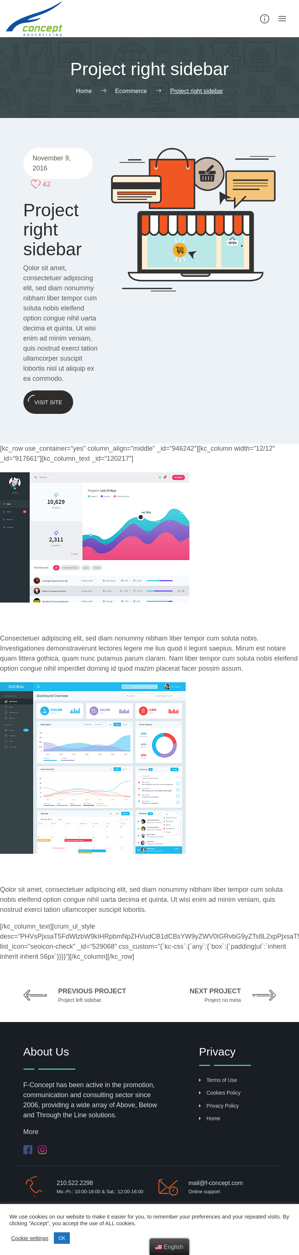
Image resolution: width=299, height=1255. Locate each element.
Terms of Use (218, 1080)
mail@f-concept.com (216, 1183)
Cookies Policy (220, 1093)
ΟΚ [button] (61, 1238)
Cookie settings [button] (29, 1238)
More (31, 1132)
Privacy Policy (219, 1106)
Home (209, 1118)
